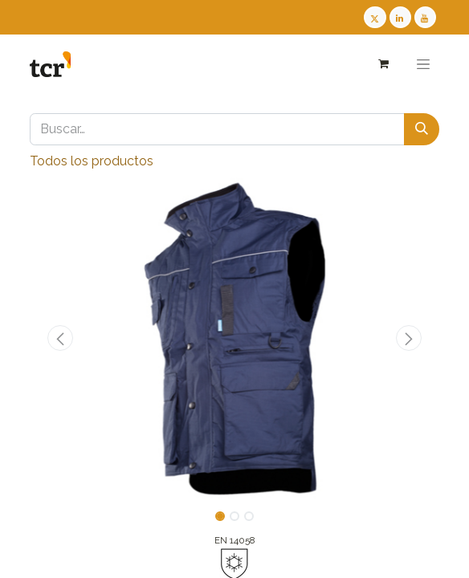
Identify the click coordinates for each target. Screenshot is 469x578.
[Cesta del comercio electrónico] (383, 64)
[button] (61, 338)
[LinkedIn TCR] (400, 17)
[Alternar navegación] (423, 64)
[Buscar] (421, 129)
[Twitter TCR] (374, 17)
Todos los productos (91, 161)
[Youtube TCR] (425, 17)
